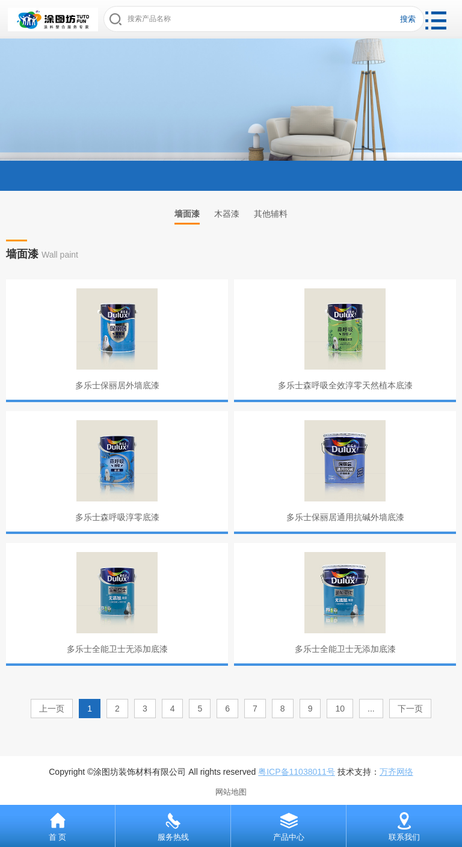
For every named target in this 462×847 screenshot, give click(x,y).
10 (340, 708)
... (371, 708)
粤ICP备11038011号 (296, 772)
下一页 (410, 708)
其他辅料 (271, 214)
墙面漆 (187, 214)
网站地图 (231, 791)
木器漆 (226, 214)
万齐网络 (396, 772)
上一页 (51, 708)
